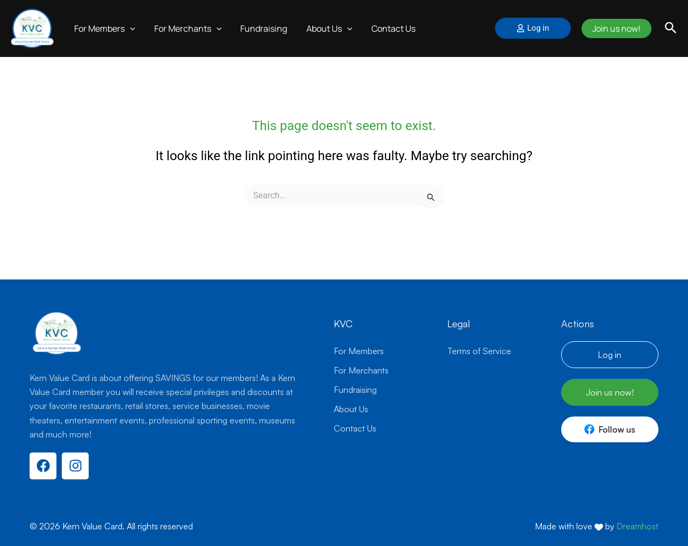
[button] (129, 28)
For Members (359, 351)
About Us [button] (323, 28)
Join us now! (615, 28)
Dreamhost (637, 526)
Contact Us (385, 28)
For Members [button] (103, 28)
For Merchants (361, 370)
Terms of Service (479, 351)
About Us (351, 409)
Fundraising (259, 28)
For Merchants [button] (185, 28)
